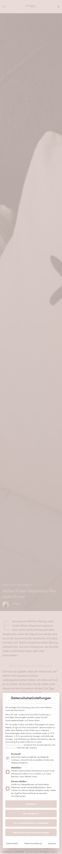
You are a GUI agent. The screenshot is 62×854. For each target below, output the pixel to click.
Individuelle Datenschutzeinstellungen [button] (31, 778)
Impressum (52, 789)
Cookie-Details (12, 789)
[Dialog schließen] (56, 641)
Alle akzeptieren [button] (31, 759)
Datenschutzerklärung (14, 690)
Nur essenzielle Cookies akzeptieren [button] (31, 768)
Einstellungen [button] (10, 693)
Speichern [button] (31, 749)
